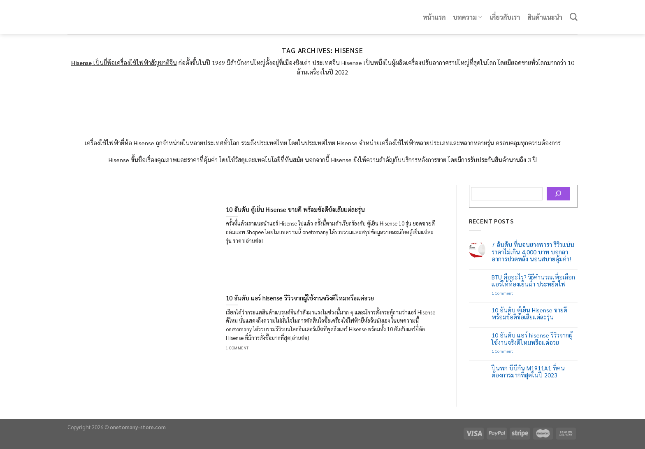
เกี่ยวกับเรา (505, 17)
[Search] (574, 17)
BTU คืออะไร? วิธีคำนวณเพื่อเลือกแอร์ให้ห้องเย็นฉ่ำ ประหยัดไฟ (533, 281)
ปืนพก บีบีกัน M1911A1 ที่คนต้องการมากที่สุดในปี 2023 (528, 372)
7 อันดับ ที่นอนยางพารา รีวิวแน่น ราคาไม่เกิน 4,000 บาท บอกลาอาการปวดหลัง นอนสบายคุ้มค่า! (533, 252)
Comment (502, 293)
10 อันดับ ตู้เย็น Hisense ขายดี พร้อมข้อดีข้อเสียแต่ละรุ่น (529, 314)
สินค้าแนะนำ (544, 17)
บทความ (468, 17)
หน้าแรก (434, 17)
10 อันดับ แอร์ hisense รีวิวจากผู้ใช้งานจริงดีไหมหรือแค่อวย (532, 339)
